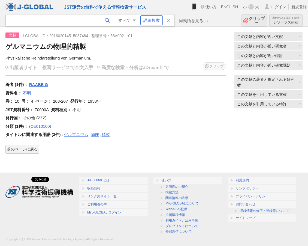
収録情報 (93, 188)
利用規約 (242, 180)
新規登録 (299, 7)
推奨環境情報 (175, 215)
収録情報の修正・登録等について (264, 211)
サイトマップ (245, 218)
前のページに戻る (22, 149)
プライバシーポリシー (252, 196)
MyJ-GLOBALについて (182, 203)
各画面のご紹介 (176, 187)
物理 (95, 134)
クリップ (257, 20)
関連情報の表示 (176, 198)
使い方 (211, 7)
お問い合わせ (245, 204)
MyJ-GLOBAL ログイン (104, 212)
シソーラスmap (286, 20)
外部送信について (178, 231)
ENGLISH (229, 7)
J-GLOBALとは (98, 180)
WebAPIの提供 (176, 209)
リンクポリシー (247, 188)
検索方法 (172, 192)
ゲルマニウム (76, 134)
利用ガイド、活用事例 (181, 220)
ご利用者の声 (97, 204)
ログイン (278, 7)
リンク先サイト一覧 (102, 196)
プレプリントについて (181, 226)
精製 (106, 134)
